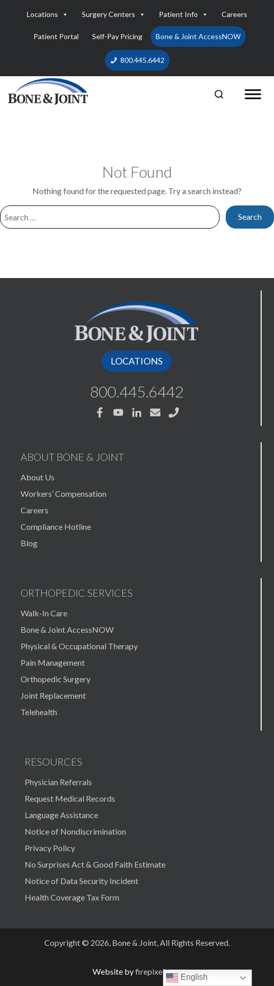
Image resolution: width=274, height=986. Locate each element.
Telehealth (39, 712)
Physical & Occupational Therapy (79, 646)
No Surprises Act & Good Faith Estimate (95, 864)
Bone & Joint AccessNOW (198, 36)
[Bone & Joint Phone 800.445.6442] (174, 412)
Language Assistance (61, 815)
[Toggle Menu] (253, 94)
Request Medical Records (70, 798)
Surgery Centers (113, 14)
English (187, 978)
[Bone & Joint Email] (155, 412)
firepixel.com (158, 971)
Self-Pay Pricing (117, 36)
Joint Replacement (53, 695)
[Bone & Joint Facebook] (100, 412)
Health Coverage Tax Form (72, 897)
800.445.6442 (142, 60)
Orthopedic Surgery (55, 679)
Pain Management (53, 662)
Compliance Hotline (56, 526)
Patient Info (183, 14)
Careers (234, 14)
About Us (37, 477)
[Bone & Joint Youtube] (118, 412)
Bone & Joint (134, 942)
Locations (47, 14)
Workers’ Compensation (63, 493)
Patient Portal (56, 36)
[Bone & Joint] (48, 89)
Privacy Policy (50, 848)
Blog (29, 543)
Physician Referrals (58, 782)
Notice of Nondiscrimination (75, 831)
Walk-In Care (44, 613)
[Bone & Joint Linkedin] (137, 412)
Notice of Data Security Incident (81, 881)
